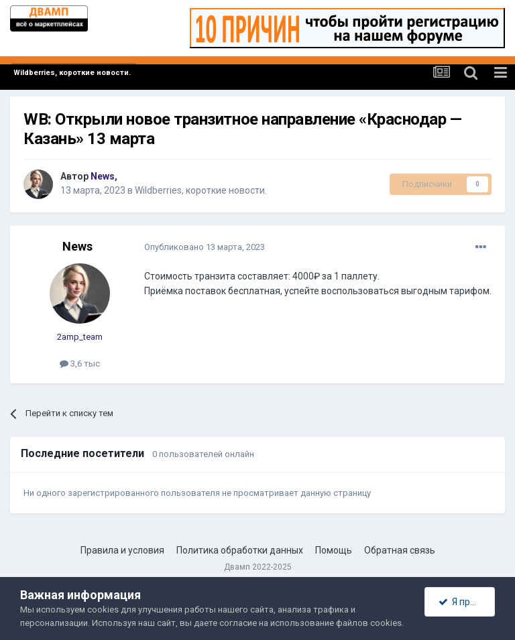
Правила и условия (122, 550)
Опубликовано (204, 247)
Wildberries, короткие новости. (201, 190)
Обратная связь (399, 550)
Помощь (333, 550)
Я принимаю (467, 601)
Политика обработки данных (239, 550)
